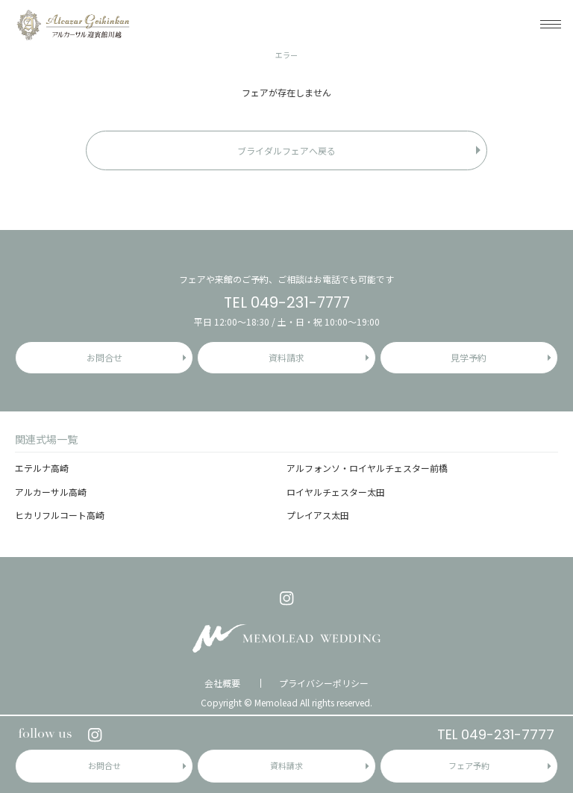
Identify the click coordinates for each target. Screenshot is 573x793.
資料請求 (286, 765)
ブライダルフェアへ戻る (286, 150)
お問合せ (104, 765)
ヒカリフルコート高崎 (59, 515)
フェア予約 (468, 765)
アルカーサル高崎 (51, 491)
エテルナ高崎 (42, 467)
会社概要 (222, 683)
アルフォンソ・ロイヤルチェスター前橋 (367, 467)
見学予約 (468, 357)
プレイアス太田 (317, 515)
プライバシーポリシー (324, 683)
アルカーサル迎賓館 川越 (72, 24)
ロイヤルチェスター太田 (335, 491)
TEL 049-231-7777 (495, 734)
